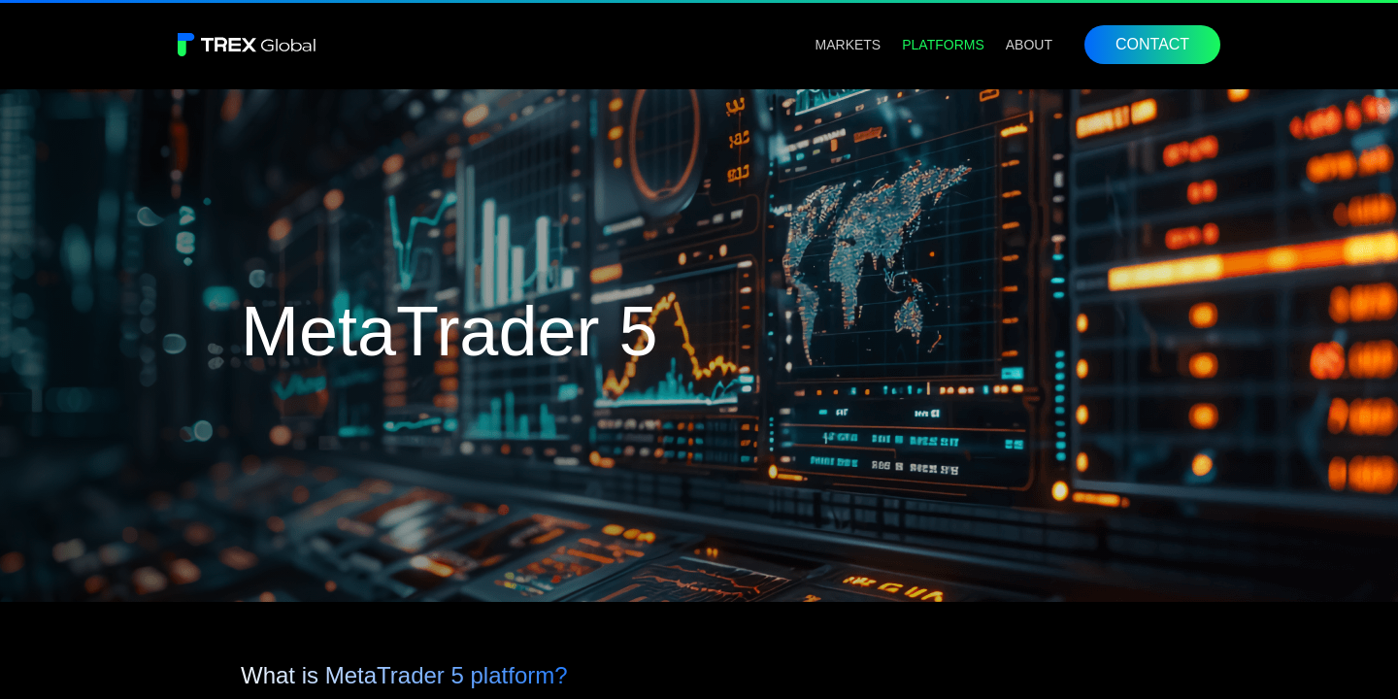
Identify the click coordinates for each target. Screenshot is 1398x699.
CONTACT (1152, 44)
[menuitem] (848, 44)
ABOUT (1029, 44)
